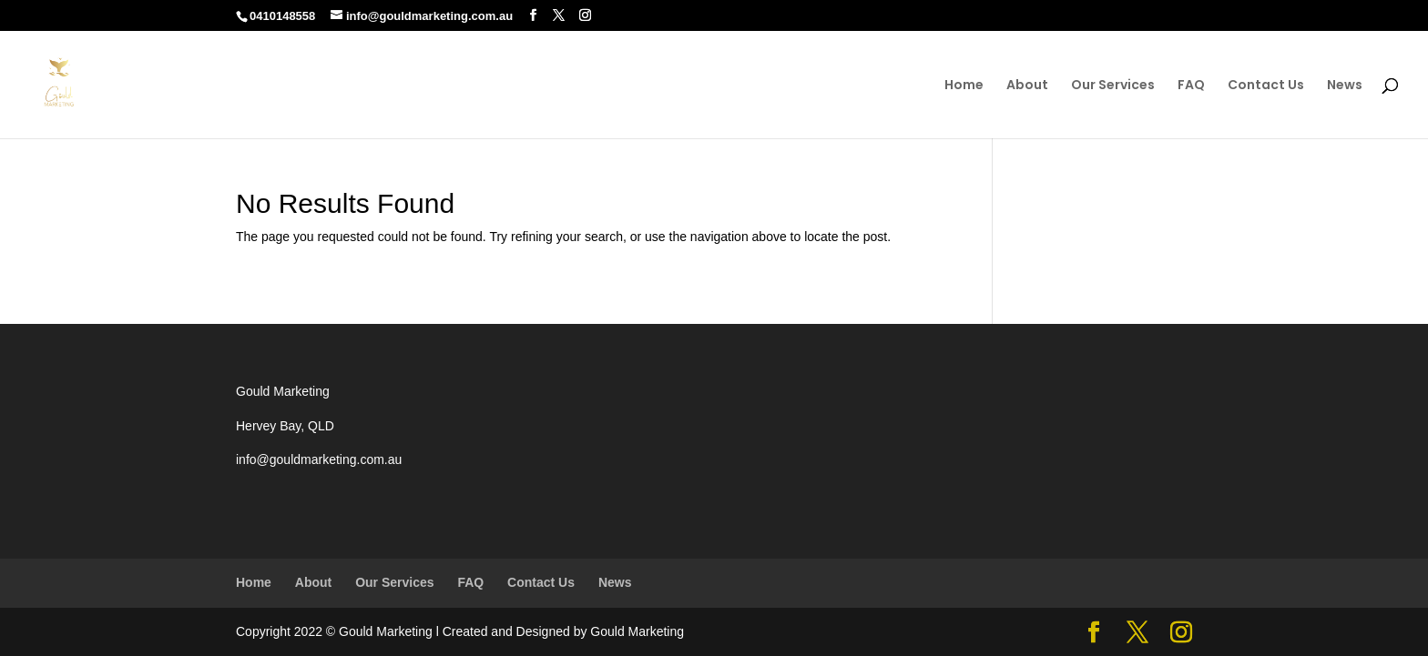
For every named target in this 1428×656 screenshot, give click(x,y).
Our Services (1113, 86)
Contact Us (1266, 86)
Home (964, 86)
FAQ (1191, 86)
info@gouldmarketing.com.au (319, 459)
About (1027, 86)
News (1344, 86)
